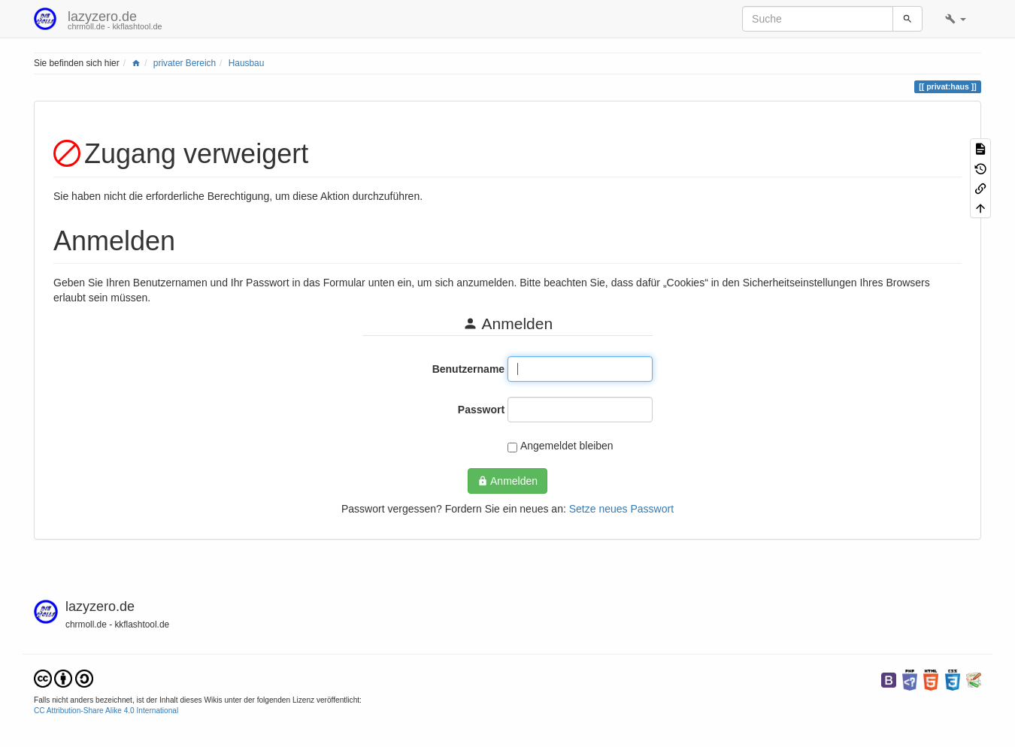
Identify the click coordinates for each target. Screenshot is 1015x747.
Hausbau (247, 63)
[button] (955, 19)
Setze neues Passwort (621, 509)
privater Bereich (184, 63)
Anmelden (507, 481)
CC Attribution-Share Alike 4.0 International (106, 710)
